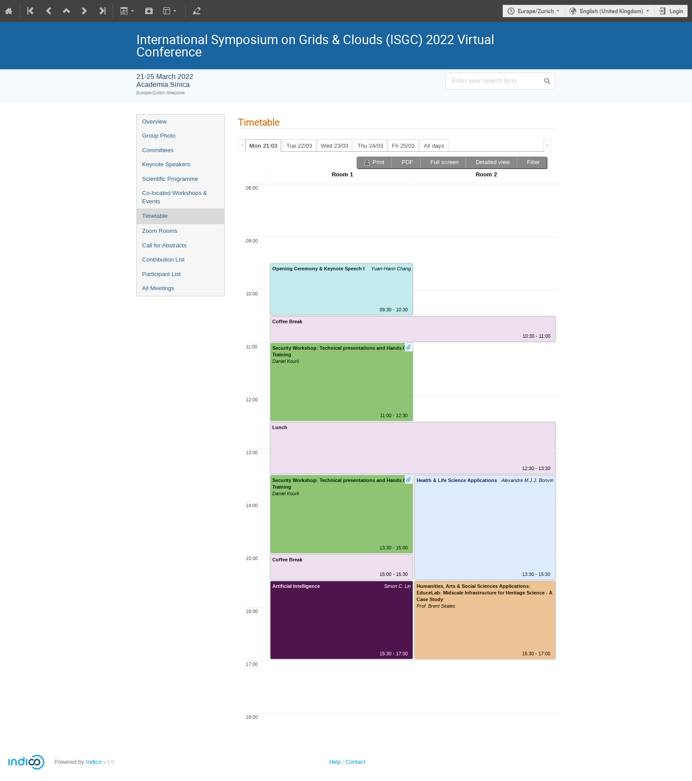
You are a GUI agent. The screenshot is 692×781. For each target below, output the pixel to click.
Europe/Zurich (536, 11)
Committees (157, 150)
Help (335, 762)
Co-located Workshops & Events (174, 197)
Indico (94, 762)
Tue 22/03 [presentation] (299, 145)
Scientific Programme (170, 179)
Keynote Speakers (166, 164)
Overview (154, 121)
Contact (355, 762)
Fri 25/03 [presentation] (403, 145)
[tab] (263, 145)
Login (676, 11)
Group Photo (159, 135)
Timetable (155, 216)
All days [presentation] (434, 145)
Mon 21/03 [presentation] (263, 146)
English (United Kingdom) (611, 11)
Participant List (161, 274)
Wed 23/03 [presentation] (334, 145)
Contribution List (163, 259)
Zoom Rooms (159, 231)
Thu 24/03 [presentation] (370, 145)
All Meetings (158, 288)
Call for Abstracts (164, 245)
